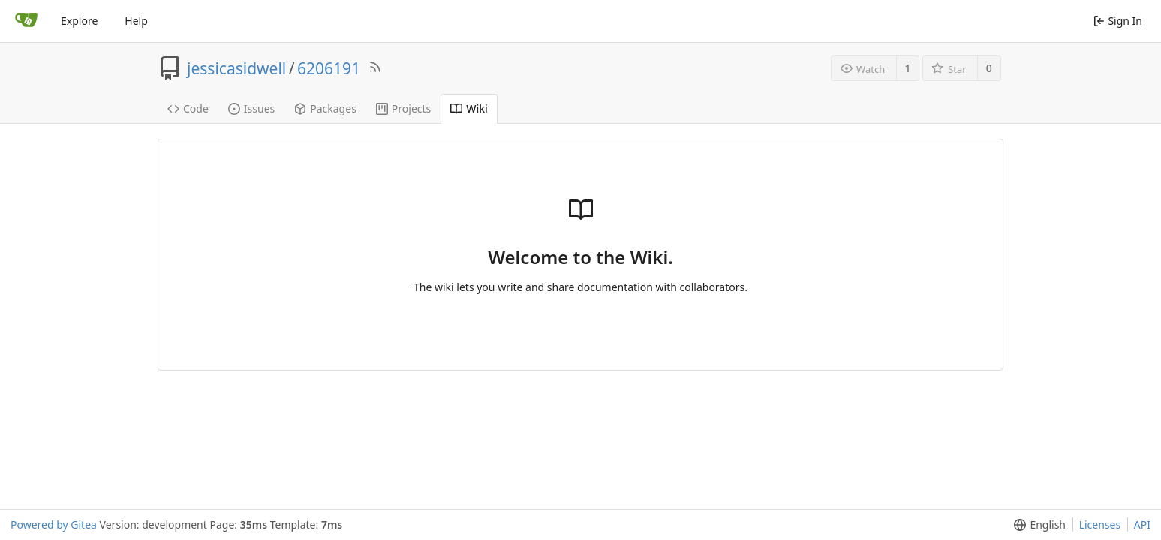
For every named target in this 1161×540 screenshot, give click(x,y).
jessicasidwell (236, 68)
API (1142, 525)
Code (188, 108)
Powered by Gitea (54, 525)
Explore (79, 21)
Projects (403, 108)
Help (136, 21)
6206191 (328, 68)
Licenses (1100, 525)
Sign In (1118, 21)
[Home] (26, 21)
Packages (325, 108)
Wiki (469, 108)
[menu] (1037, 525)
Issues (251, 108)
